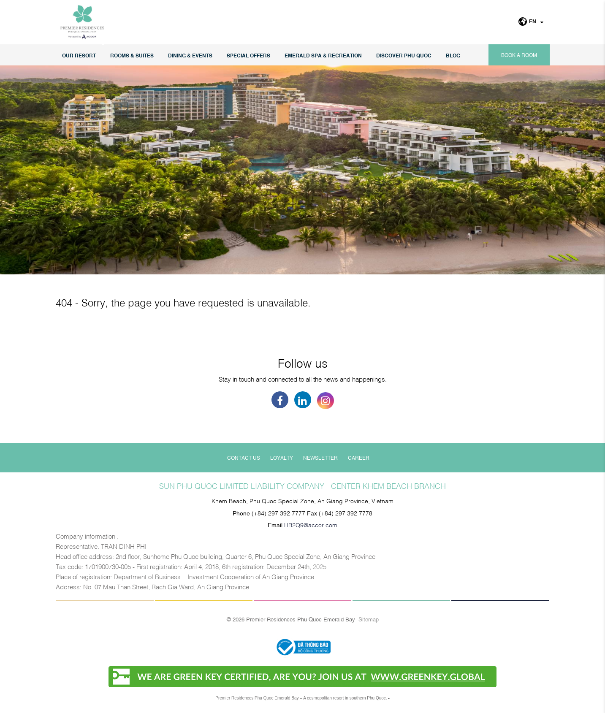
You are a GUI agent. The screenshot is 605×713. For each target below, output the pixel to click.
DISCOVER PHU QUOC (403, 55)
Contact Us (243, 457)
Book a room (519, 55)
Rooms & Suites (132, 55)
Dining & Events (190, 55)
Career (358, 457)
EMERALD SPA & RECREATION (323, 55)
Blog (453, 55)
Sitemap (368, 619)
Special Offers (248, 55)
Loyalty (281, 457)
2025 (319, 566)
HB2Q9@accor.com (310, 525)
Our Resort (79, 55)
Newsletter (320, 457)
